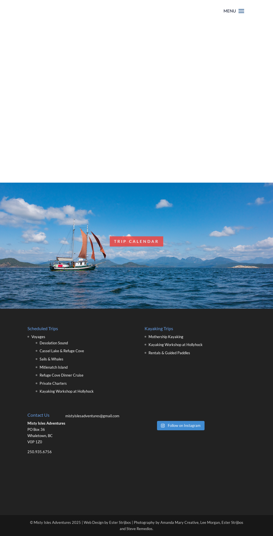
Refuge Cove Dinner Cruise (61, 375)
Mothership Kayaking (166, 336)
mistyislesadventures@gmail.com (92, 416)
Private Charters (53, 383)
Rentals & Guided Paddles (169, 353)
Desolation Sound (54, 343)
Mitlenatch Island (54, 367)
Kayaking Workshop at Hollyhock (67, 391)
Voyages (38, 336)
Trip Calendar (136, 241)
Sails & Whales (51, 359)
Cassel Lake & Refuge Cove (62, 351)
